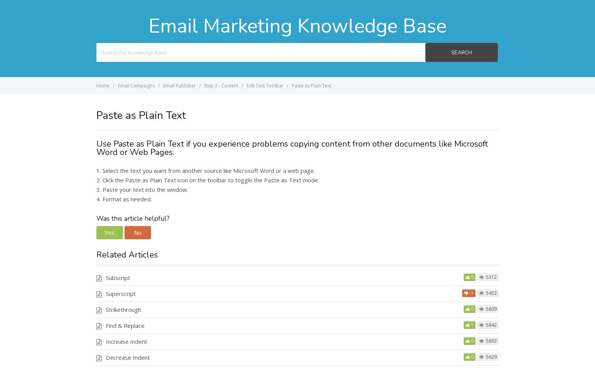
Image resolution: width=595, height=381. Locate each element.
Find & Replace (125, 325)
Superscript (121, 293)
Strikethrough (123, 309)
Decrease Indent (128, 357)
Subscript (118, 277)
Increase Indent (126, 341)
